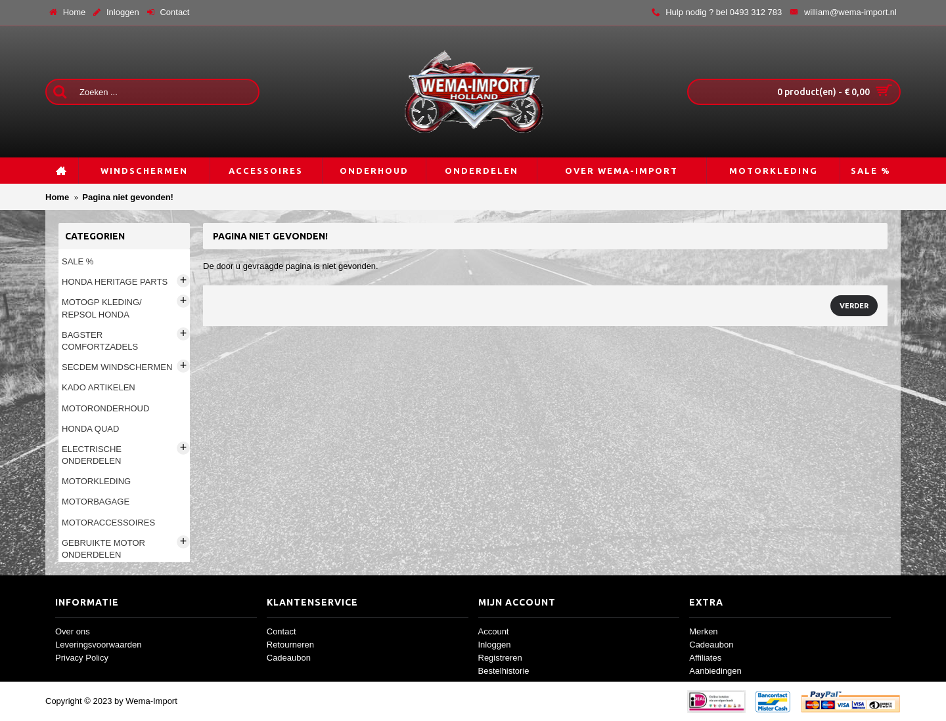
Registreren (500, 658)
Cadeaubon (289, 658)
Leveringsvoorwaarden (98, 644)
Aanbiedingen (715, 671)
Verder (854, 306)
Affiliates (705, 658)
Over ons (72, 631)
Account (493, 631)
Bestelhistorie (503, 671)
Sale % (77, 261)
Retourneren (290, 644)
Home (57, 197)
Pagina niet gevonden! (127, 197)
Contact (281, 631)
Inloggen (494, 644)
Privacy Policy (81, 658)
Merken (703, 631)
